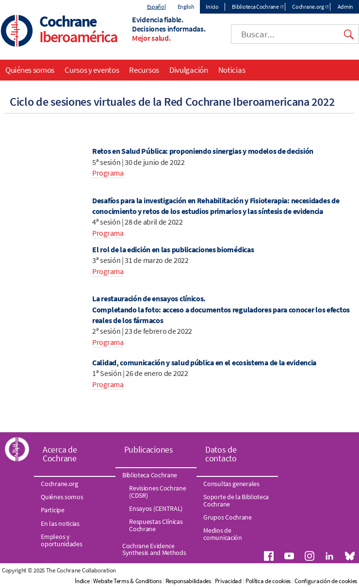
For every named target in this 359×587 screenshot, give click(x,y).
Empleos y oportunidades (61, 540)
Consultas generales (231, 483)
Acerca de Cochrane (60, 454)
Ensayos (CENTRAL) (155, 508)
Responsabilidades (188, 581)
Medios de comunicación (222, 533)
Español (156, 6)
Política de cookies (268, 581)
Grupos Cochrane (227, 517)
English (186, 6)
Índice (82, 581)
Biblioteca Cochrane (255, 6)
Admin (346, 6)
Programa (108, 173)
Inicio (212, 6)
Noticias (231, 70)
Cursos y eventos (92, 70)
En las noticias (60, 523)
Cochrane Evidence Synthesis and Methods (154, 549)
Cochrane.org (308, 6)
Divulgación (188, 70)
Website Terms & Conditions (127, 581)
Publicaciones (148, 449)
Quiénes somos (29, 70)
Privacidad (228, 581)
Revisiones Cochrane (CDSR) (157, 491)
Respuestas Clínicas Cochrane (155, 525)
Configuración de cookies (325, 581)
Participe (52, 509)
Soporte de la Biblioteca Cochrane (236, 500)
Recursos (144, 70)
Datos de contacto (221, 454)
